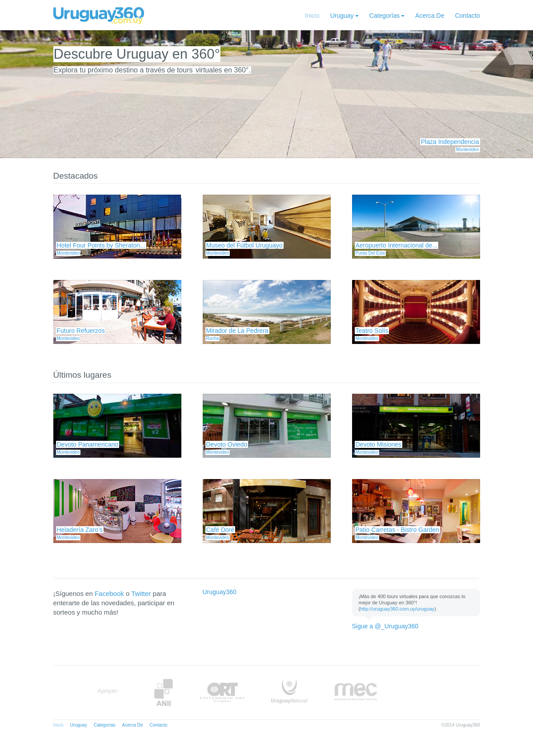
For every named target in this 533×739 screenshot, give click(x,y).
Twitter (141, 593)
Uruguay (342, 15)
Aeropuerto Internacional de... (396, 245)
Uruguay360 (219, 591)
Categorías (384, 15)
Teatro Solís (372, 330)
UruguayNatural (289, 692)
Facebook (109, 593)
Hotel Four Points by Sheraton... (101, 245)
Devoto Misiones (379, 444)
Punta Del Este (370, 253)
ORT (222, 692)
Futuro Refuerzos (81, 330)
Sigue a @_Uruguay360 (385, 626)
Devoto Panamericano (88, 444)
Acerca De (429, 15)
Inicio (312, 15)
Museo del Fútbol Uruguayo (244, 245)
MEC (355, 692)
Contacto (467, 15)
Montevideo (467, 149)
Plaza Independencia (450, 141)
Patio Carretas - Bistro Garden (397, 529)
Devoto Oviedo (227, 444)
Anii (163, 692)
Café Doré (220, 529)
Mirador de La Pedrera (237, 330)
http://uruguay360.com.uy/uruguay (397, 608)
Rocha (212, 338)
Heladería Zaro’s (80, 529)
